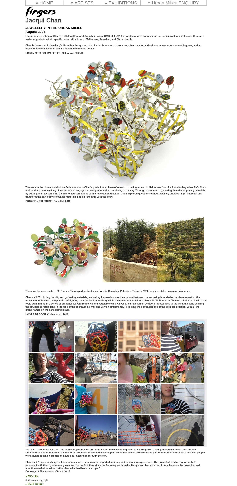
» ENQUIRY (31, 476)
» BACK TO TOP (34, 484)
